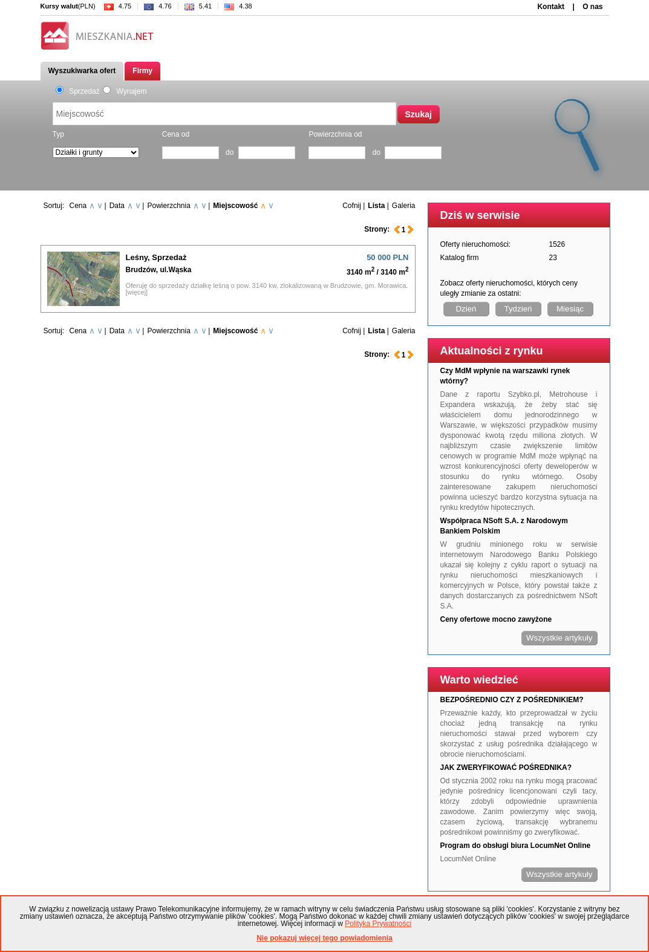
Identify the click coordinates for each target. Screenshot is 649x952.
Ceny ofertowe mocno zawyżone (496, 619)
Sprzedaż (78, 91)
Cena (78, 205)
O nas (592, 6)
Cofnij (351, 205)
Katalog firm (459, 257)
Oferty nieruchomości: (475, 244)
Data (117, 205)
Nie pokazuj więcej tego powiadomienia (324, 938)
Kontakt (550, 6)
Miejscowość (235, 205)
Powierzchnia (168, 205)
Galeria (404, 205)
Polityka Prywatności (378, 923)
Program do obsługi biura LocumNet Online (515, 845)
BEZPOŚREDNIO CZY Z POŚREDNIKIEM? (512, 700)
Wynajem (125, 91)
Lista (376, 205)
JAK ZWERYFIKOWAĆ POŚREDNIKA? (506, 767)
